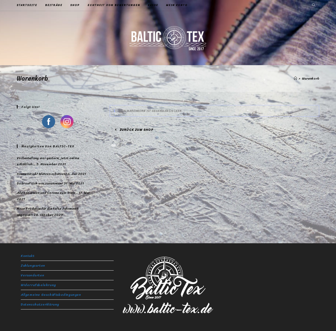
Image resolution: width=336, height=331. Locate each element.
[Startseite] (295, 78)
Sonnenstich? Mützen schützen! (42, 174)
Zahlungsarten (33, 265)
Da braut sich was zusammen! (40, 183)
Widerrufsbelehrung (38, 285)
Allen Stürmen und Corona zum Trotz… (47, 193)
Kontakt (27, 256)
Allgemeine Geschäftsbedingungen (51, 295)
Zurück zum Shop (136, 130)
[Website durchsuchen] (313, 5)
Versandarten (32, 275)
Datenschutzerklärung (40, 304)
